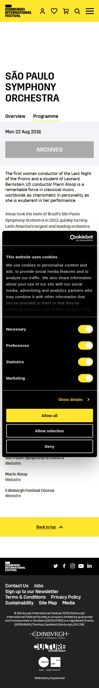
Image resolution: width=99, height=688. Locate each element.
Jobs (38, 586)
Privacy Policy (66, 597)
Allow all (49, 415)
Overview (15, 116)
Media (68, 603)
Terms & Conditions (25, 597)
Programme (45, 116)
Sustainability (19, 603)
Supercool (57, 678)
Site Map (48, 603)
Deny (49, 446)
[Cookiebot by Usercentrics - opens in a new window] (70, 238)
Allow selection (49, 431)
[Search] (77, 11)
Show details (70, 399)
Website (13, 463)
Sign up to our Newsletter (32, 591)
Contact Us (17, 586)
